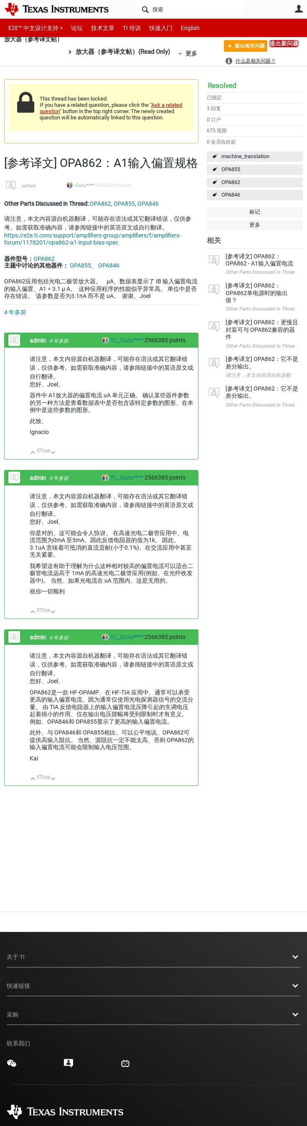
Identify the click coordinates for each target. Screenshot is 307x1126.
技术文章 (97, 28)
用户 (298, 9)
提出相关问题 (244, 47)
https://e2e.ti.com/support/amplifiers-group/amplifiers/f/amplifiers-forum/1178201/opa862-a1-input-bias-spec (92, 239)
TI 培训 (124, 28)
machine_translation (245, 156)
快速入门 (152, 28)
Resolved (222, 85)
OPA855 (230, 169)
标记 (254, 212)
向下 (53, 453)
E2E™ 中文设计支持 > (33, 28)
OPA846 (230, 195)
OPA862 (230, 182)
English (180, 28)
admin (29, 186)
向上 (33, 453)
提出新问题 (284, 43)
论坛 (72, 28)
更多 (195, 53)
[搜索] (189, 9)
